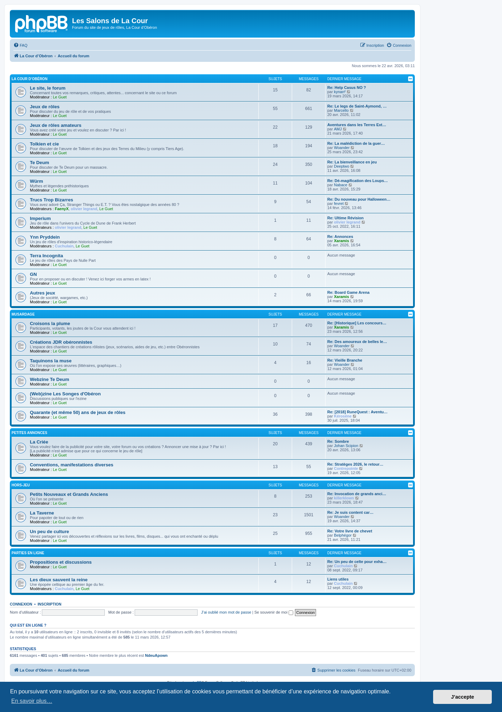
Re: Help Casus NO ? (346, 87)
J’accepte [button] (462, 697)
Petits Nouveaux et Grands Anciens (69, 494)
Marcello (341, 110)
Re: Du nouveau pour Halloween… (359, 199)
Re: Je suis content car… (350, 512)
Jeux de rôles (44, 106)
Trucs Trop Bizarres (51, 199)
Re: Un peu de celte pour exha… (357, 561)
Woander (341, 147)
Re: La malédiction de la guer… (356, 143)
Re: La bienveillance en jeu (352, 162)
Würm (36, 181)
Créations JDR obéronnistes (61, 342)
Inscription (50, 604)
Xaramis (341, 241)
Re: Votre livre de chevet (349, 531)
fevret (339, 203)
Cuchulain (64, 246)
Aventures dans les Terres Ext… (356, 125)
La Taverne (42, 513)
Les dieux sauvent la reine (59, 579)
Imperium (40, 218)
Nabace (340, 185)
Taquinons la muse (50, 360)
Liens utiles (338, 579)
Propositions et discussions (61, 562)
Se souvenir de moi (274, 612)
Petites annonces (29, 433)
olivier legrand (84, 209)
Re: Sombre (338, 441)
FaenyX (62, 209)
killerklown (344, 498)
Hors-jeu (21, 485)
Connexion (21, 604)
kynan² (340, 92)
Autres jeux (42, 293)
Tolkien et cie (44, 144)
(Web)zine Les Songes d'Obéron (65, 393)
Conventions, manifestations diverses (71, 464)
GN (33, 274)
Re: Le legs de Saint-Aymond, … (357, 106)
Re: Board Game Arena (348, 292)
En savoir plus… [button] (31, 701)
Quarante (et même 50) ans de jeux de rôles (77, 412)
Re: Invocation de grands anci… (356, 494)
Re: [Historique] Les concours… (356, 323)
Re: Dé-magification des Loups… (357, 181)
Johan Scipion (346, 446)
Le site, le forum (47, 88)
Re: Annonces (340, 236)
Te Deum (39, 162)
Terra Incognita (46, 255)
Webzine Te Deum (49, 379)
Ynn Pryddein (45, 237)
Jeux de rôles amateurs (56, 125)
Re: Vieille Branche (344, 360)
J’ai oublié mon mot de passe (226, 612)
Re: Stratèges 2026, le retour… (355, 464)
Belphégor (343, 535)
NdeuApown (156, 655)
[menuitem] (20, 45)
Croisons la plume (50, 323)
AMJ (338, 129)
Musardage (23, 314)
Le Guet (59, 97)
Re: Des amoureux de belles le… (357, 341)
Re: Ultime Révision (345, 218)
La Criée (39, 442)
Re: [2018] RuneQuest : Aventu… (357, 412)
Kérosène (343, 416)
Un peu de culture (49, 531)
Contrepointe (346, 468)
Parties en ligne (28, 553)
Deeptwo (341, 166)
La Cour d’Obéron (29, 79)
